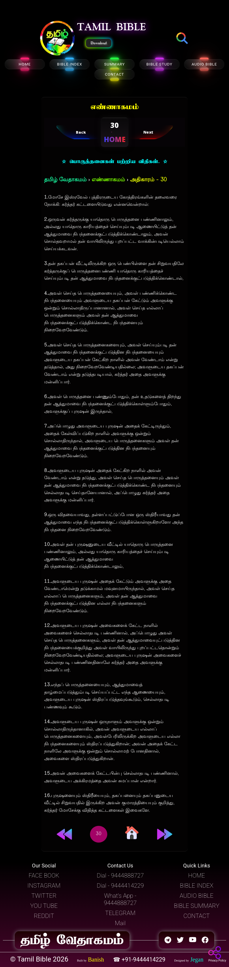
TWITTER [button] (44, 895)
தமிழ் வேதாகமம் (65, 180)
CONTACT (114, 74)
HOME (25, 64)
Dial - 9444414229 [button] (120, 885)
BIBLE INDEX (69, 64)
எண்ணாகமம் (108, 180)
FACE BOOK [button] (44, 875)
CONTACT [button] (196, 915)
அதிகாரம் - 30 (148, 180)
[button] (57, 39)
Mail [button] (120, 923)
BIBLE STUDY (159, 64)
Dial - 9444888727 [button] (120, 875)
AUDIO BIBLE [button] (196, 895)
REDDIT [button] (44, 915)
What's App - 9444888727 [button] (120, 899)
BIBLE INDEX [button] (196, 885)
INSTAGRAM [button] (44, 885)
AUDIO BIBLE (204, 64)
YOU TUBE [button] (44, 905)
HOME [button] (196, 875)
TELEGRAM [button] (120, 913)
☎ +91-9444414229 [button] (140, 959)
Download (99, 43)
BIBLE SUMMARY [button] (196, 905)
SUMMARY (114, 64)
